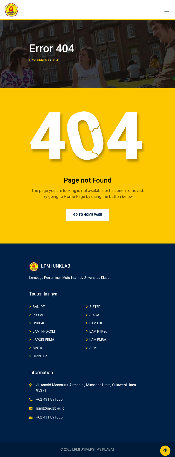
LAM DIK (95, 323)
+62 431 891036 (49, 417)
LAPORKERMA (43, 340)
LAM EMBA (97, 340)
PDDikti (38, 315)
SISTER (94, 307)
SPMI (93, 348)
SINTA (37, 348)
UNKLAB (39, 323)
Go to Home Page (87, 214)
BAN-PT (39, 307)
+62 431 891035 (49, 399)
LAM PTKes (98, 331)
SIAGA (94, 315)
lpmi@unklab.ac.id (50, 408)
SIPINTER (40, 356)
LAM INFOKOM (44, 331)
